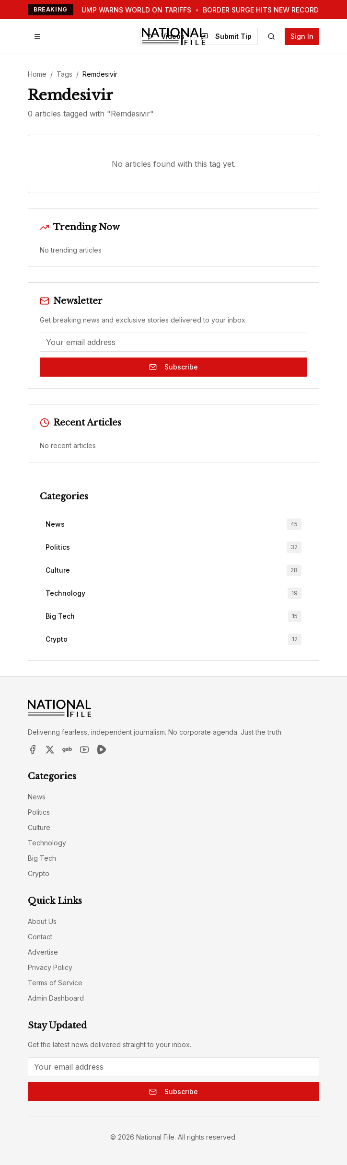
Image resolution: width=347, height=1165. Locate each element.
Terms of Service (55, 983)
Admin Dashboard (56, 998)
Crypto (38, 873)
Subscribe (173, 367)
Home (37, 74)
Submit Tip (226, 36)
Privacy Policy (50, 967)
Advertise (43, 952)
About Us (42, 921)
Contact (40, 937)
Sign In (301, 36)
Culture (39, 827)
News (37, 797)
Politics (39, 812)
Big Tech (42, 858)
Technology (47, 843)
